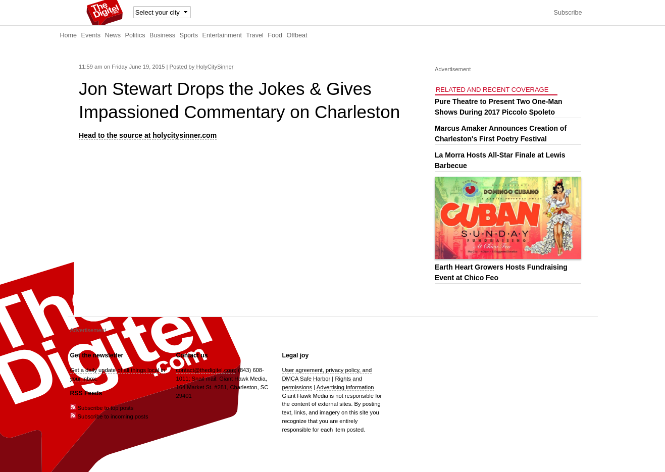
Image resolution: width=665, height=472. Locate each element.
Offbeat (296, 35)
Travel (255, 35)
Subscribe (567, 12)
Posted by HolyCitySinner (202, 67)
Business (162, 35)
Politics (135, 35)
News (113, 35)
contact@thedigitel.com (205, 370)
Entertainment (222, 35)
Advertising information (345, 387)
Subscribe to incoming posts (109, 416)
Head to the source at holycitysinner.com (148, 135)
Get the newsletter (97, 355)
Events (91, 35)
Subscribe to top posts (102, 408)
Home (68, 35)
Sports (189, 35)
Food (275, 35)
